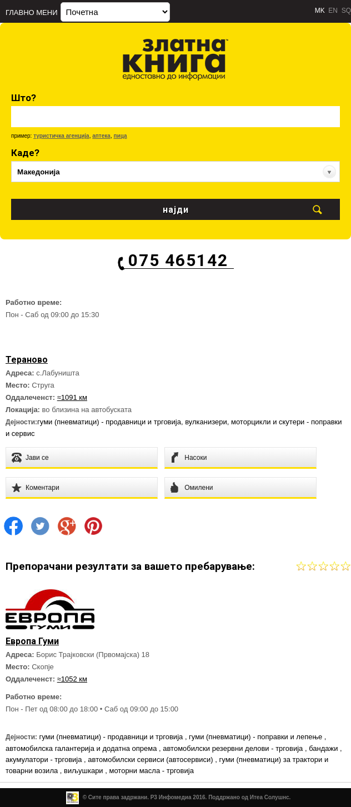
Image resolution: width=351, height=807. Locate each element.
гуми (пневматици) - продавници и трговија (109, 422)
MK (320, 10)
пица (120, 136)
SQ (346, 10)
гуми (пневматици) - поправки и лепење (256, 737)
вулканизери (206, 422)
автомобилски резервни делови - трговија (234, 748)
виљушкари (84, 770)
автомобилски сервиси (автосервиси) (151, 759)
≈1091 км (72, 397)
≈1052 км (72, 679)
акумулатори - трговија (45, 759)
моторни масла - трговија (151, 770)
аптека (101, 136)
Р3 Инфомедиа (171, 797)
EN (333, 10)
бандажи (324, 748)
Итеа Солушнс (269, 797)
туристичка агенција (61, 136)
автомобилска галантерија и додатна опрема (82, 748)
